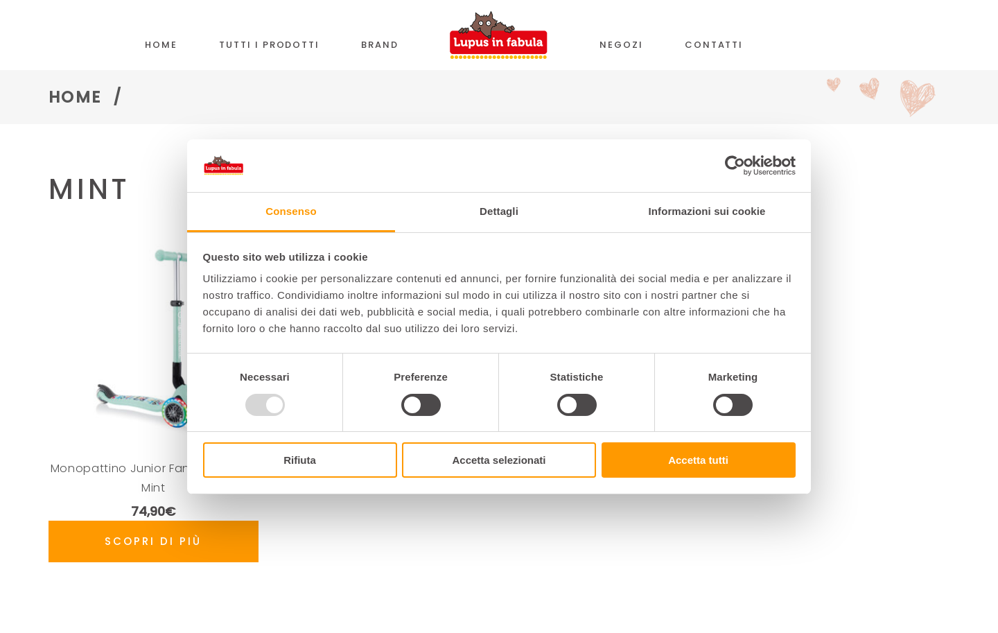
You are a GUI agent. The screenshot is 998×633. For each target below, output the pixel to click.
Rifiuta (299, 460)
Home (75, 97)
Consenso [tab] (290, 211)
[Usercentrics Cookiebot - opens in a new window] (735, 165)
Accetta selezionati (498, 460)
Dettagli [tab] (499, 211)
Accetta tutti (698, 460)
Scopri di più (153, 541)
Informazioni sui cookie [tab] (707, 211)
